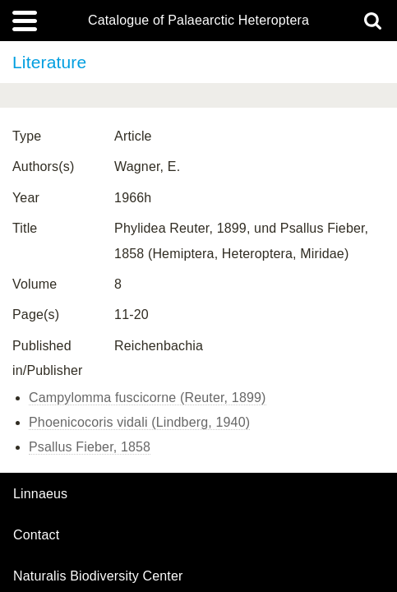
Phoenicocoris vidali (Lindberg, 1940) (139, 422)
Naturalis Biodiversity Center (98, 576)
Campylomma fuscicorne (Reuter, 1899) (147, 398)
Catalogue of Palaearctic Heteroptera (198, 20)
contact (36, 535)
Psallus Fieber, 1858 (89, 447)
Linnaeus (40, 494)
